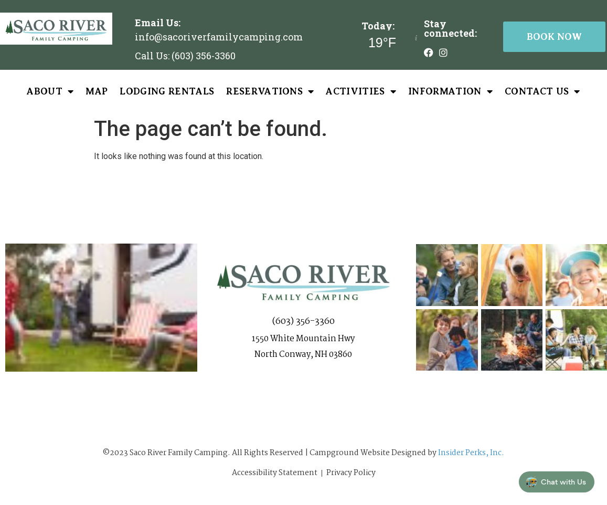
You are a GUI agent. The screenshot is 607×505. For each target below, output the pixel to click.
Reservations (270, 91)
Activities (361, 91)
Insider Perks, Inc (470, 453)
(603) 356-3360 (303, 321)
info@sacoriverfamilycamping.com (219, 36)
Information (450, 91)
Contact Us (542, 91)
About (50, 91)
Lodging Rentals (167, 91)
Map (97, 91)
